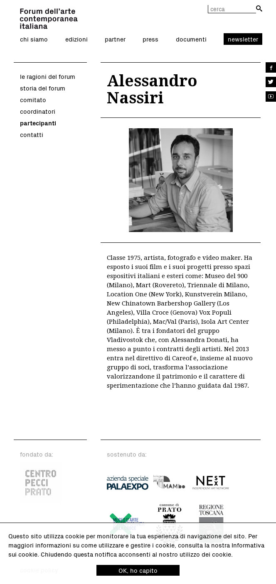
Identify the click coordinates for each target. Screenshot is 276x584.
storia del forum (42, 88)
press (150, 39)
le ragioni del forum (47, 76)
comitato (33, 99)
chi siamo (34, 39)
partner (115, 39)
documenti (191, 39)
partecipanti (38, 123)
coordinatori (37, 111)
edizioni (76, 39)
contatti (31, 134)
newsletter (243, 39)
